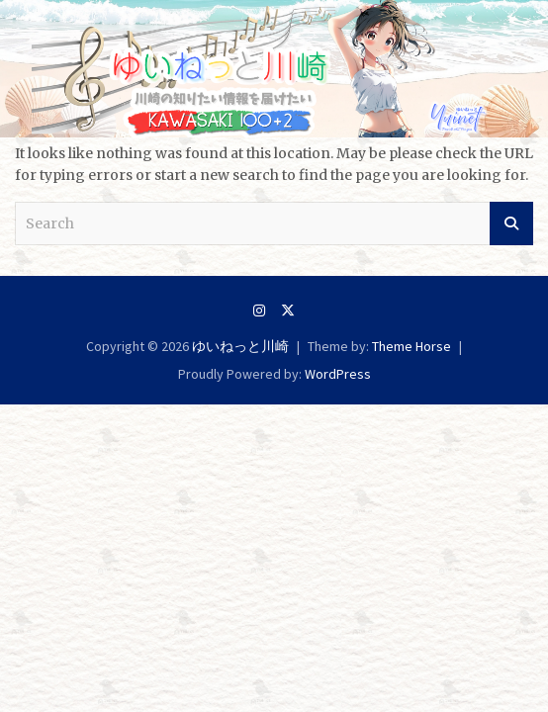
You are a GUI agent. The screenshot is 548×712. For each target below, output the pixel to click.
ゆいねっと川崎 (240, 346)
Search (511, 223)
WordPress (338, 374)
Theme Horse (411, 346)
